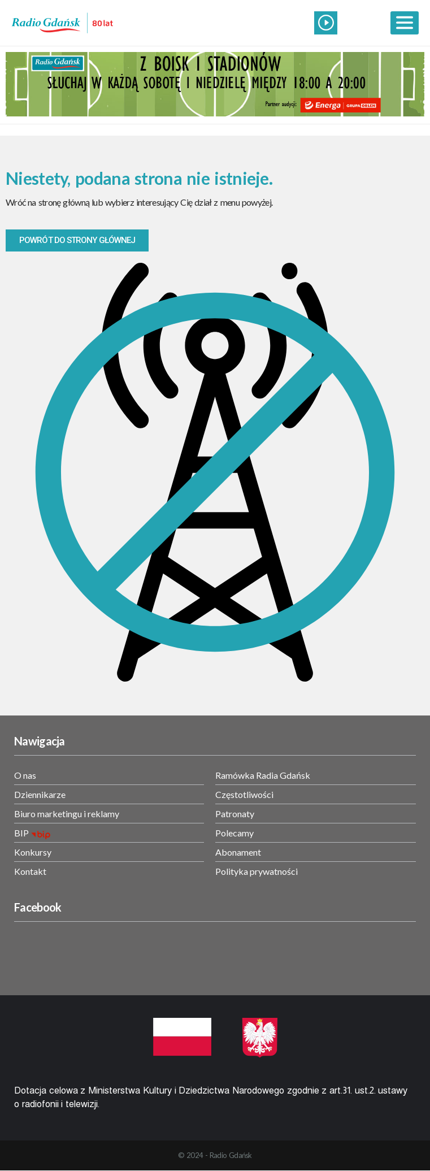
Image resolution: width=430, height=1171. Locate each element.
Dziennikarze (40, 794)
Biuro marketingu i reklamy (66, 813)
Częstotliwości (244, 794)
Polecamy (234, 832)
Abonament (238, 852)
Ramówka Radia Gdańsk (262, 775)
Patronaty (234, 813)
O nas (25, 775)
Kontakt (30, 871)
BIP (21, 832)
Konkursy (32, 852)
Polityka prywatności (256, 871)
